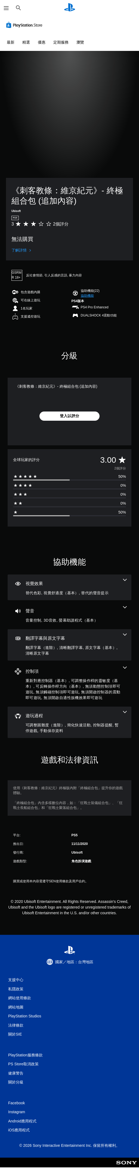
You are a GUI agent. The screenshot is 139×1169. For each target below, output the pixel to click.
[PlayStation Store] (25, 25)
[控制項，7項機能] (69, 683)
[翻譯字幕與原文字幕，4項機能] (69, 645)
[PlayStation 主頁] (69, 8)
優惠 (41, 42)
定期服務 (61, 42)
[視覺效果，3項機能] (69, 587)
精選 (26, 42)
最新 (10, 42)
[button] (87, 295)
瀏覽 (80, 42)
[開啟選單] (6, 8)
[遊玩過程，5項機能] (69, 722)
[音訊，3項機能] (69, 615)
